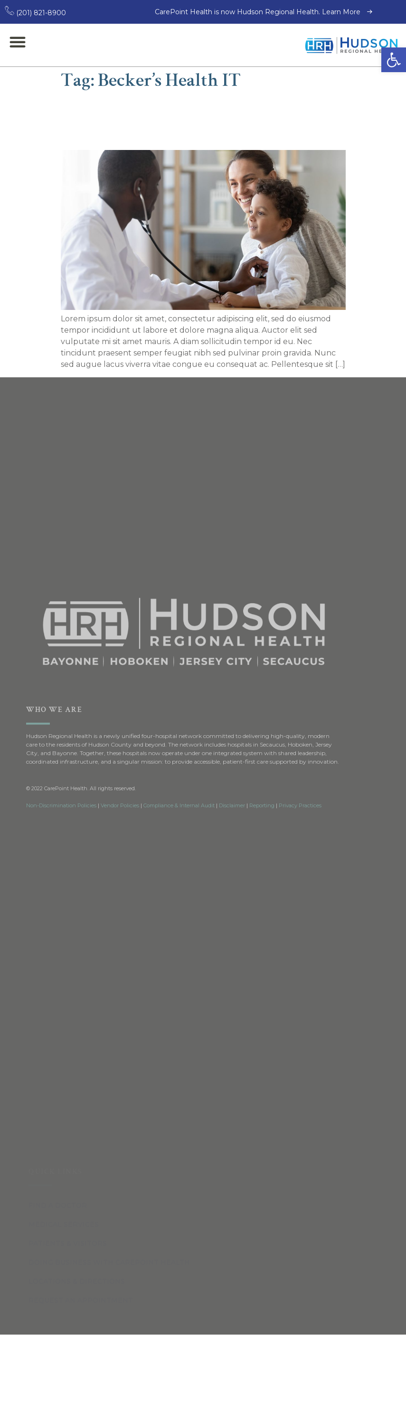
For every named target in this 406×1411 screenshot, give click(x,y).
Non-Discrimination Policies (61, 785)
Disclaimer (232, 785)
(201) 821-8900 (35, 13)
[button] (393, 59)
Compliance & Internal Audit (179, 785)
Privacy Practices (300, 785)
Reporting (261, 785)
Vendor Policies (120, 785)
